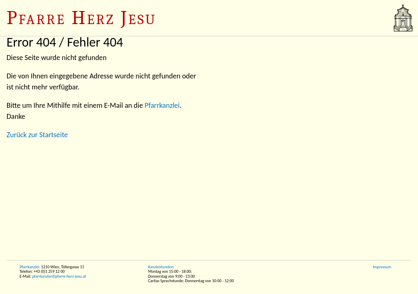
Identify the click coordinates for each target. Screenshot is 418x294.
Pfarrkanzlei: (30, 267)
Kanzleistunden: (161, 267)
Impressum (382, 267)
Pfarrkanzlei (162, 105)
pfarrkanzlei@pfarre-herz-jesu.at (59, 276)
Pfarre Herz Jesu (81, 18)
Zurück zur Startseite (37, 134)
